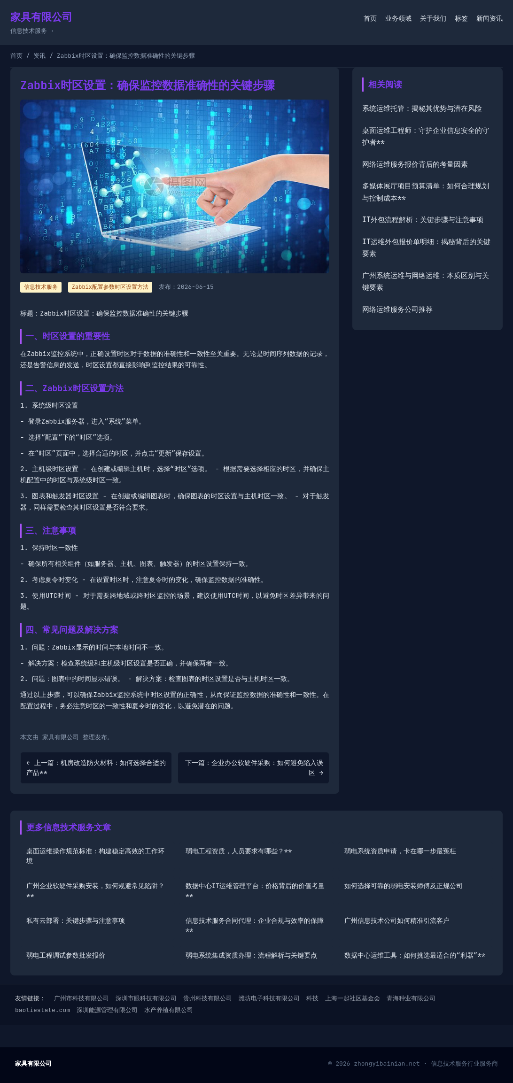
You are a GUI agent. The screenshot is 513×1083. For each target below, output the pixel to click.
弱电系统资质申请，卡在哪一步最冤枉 (400, 851)
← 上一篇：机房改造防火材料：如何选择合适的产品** (96, 767)
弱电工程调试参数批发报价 (65, 955)
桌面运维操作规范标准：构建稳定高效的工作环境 (95, 856)
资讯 (39, 56)
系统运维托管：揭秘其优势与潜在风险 (422, 108)
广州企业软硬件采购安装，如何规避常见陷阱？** (95, 891)
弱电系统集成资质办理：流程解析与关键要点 (251, 955)
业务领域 (398, 18)
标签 (461, 18)
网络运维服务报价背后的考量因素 (415, 164)
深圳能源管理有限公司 (107, 1010)
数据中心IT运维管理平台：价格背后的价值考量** (255, 891)
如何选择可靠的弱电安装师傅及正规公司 (403, 886)
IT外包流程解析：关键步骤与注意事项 (422, 219)
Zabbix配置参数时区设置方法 (110, 287)
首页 (370, 18)
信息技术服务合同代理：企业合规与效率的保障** (255, 925)
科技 (312, 998)
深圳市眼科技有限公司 (146, 998)
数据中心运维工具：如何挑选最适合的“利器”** (414, 955)
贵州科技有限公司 (207, 998)
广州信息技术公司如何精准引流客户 (397, 920)
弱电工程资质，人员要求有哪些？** (239, 851)
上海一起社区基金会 (352, 998)
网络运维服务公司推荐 (397, 309)
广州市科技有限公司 (81, 998)
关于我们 (433, 18)
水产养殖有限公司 (168, 1010)
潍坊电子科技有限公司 (269, 998)
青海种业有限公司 (411, 998)
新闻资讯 (489, 18)
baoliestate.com (42, 1010)
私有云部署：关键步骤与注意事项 (75, 920)
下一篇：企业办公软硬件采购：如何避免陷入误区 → (254, 767)
